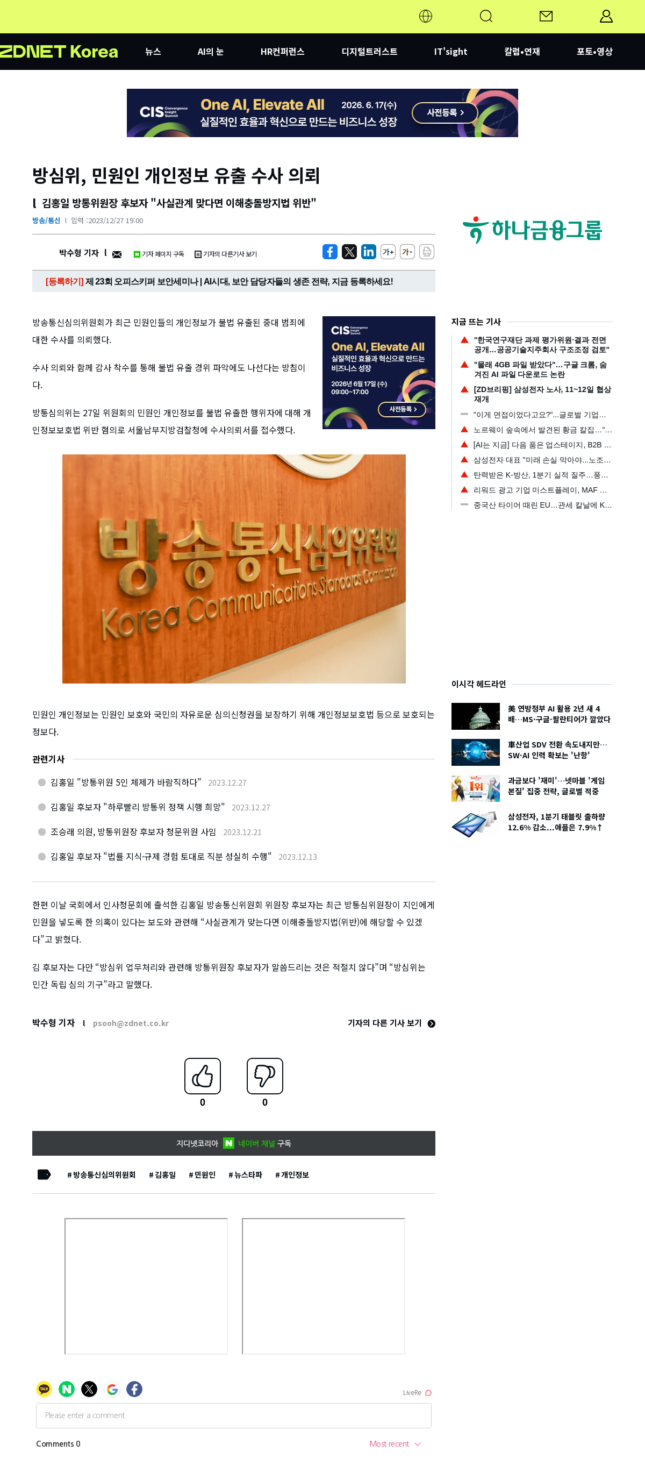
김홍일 (165, 1174)
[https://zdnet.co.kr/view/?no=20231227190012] (330, 251)
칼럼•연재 (522, 51)
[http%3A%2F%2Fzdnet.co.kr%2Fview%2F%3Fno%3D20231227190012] (368, 251)
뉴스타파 (248, 1174)
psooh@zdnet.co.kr (131, 1022)
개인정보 (295, 1174)
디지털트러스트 (369, 51)
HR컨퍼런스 (283, 51)
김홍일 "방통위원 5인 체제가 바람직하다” (126, 781)
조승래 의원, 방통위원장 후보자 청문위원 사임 (134, 831)
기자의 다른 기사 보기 (391, 1022)
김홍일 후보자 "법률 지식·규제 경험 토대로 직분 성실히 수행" (161, 856)
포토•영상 (595, 51)
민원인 (205, 1174)
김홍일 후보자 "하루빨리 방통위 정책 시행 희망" (138, 806)
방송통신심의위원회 (104, 1174)
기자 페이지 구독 (158, 253)
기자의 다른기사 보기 (226, 253)
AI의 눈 (211, 51)
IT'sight (451, 51)
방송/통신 (46, 220)
